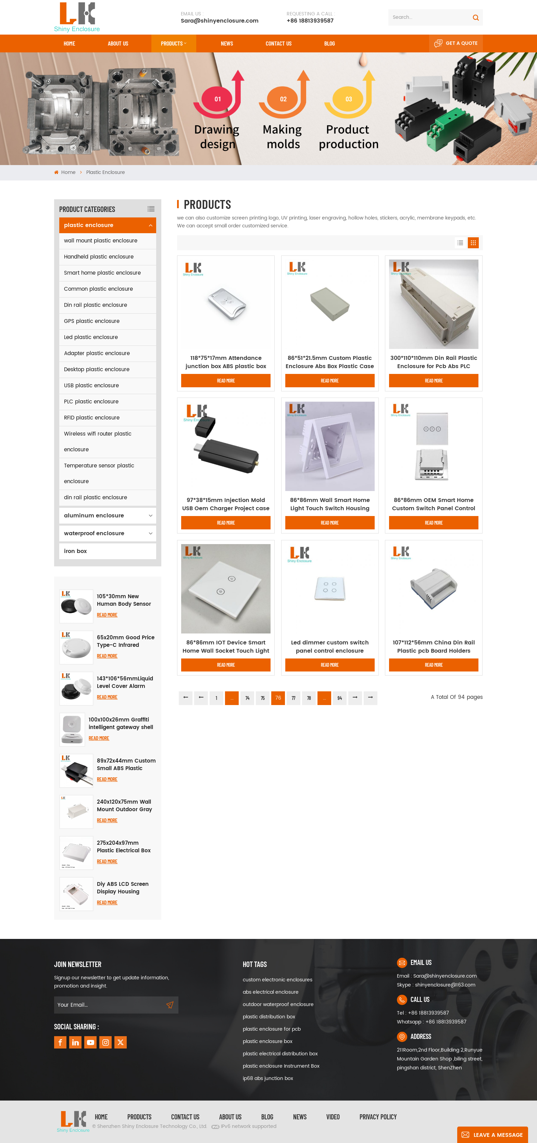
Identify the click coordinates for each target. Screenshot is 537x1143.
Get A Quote (456, 43)
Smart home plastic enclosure (102, 273)
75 (263, 698)
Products (172, 43)
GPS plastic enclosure (92, 321)
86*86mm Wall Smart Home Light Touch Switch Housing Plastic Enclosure (330, 504)
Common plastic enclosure (98, 289)
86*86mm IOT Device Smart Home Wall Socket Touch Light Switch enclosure (226, 647)
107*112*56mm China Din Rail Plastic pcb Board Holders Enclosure (434, 647)
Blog (329, 43)
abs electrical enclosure (271, 992)
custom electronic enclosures (277, 980)
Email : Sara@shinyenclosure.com (437, 976)
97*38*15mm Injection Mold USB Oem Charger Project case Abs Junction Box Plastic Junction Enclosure (226, 504)
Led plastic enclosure (91, 337)
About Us (118, 43)
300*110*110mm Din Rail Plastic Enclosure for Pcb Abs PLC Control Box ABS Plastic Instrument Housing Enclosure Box (433, 362)
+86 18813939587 (311, 17)
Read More (107, 614)
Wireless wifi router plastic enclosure (98, 442)
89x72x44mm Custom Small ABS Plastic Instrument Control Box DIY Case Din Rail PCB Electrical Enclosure (126, 765)
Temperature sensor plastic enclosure (99, 474)
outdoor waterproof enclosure (278, 1004)
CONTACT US (278, 43)
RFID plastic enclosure (92, 418)
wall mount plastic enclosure (100, 241)
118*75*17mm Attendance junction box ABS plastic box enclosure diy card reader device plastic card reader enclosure (226, 362)
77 (293, 698)
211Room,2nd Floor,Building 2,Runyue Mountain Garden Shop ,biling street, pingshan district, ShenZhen (440, 1059)
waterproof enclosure (94, 533)
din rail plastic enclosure (95, 497)
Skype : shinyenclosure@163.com (436, 985)
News (227, 43)
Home (69, 43)
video (333, 1117)
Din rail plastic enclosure (95, 305)
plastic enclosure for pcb (272, 1029)
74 (247, 698)
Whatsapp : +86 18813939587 (431, 1022)
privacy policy (378, 1117)
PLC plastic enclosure (91, 402)
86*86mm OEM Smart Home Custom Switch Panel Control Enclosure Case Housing (433, 504)
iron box (75, 551)
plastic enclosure (105, 172)
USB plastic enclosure (91, 385)
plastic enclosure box (267, 1041)
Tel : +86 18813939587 (423, 1013)
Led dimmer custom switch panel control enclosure (330, 647)
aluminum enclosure (94, 515)
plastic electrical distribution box (280, 1054)
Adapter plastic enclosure (97, 353)
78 (309, 698)
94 (340, 698)
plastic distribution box (269, 1017)
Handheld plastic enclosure (99, 257)
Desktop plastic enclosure (96, 369)
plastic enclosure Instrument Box (281, 1066)
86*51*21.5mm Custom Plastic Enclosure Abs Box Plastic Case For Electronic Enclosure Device (329, 362)
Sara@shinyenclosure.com (220, 17)
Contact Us (185, 1117)
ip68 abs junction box (268, 1078)
